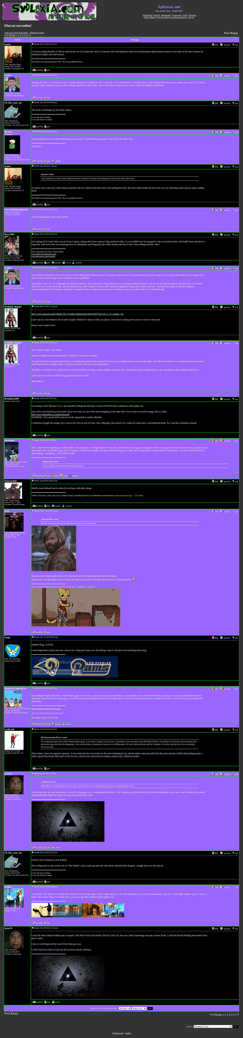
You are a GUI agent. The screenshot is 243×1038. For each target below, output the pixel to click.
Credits (128, 1033)
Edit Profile (147, 15)
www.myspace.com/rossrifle (43, 256)
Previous (12, 35)
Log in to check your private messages (171, 17)
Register (192, 15)
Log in (191, 17)
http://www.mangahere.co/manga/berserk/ (51, 414)
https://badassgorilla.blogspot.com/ (46, 708)
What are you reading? (18, 25)
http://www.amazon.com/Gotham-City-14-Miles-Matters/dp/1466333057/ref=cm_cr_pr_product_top (78, 314)
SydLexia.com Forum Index (16, 32)
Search (156, 15)
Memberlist (166, 15)
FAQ (185, 15)
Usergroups (177, 15)
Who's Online (149, 17)
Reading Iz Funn (37, 32)
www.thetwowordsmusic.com (44, 254)
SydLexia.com (117, 1033)
